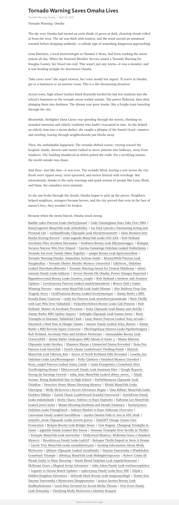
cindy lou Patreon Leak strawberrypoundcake (95, 299)
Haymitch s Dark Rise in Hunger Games (55, 324)
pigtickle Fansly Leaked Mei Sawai (63, 430)
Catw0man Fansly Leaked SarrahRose (54, 415)
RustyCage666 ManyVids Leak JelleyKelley (57, 228)
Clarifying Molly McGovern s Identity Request (84, 491)
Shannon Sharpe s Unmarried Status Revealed (98, 344)
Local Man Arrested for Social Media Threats (86, 486)
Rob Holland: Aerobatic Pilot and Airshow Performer (65, 334)
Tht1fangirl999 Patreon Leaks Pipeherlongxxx (115, 329)
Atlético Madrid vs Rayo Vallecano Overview (102, 410)
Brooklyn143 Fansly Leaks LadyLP (66, 440)
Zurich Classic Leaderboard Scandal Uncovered (86, 395)
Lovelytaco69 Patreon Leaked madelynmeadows (76, 283)
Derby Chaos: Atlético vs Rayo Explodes (85, 400)
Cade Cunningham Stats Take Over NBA (118, 223)
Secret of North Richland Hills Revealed (99, 354)
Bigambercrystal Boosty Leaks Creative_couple (60, 278)
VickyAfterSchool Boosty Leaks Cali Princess (104, 304)
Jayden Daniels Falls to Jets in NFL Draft (112, 415)
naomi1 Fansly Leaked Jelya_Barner (111, 324)
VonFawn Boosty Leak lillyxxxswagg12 (107, 243)
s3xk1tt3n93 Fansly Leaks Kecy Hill (105, 471)
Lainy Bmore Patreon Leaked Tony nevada (114, 319)
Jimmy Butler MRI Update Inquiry (52, 314)
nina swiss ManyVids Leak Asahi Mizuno (83, 289)
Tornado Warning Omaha (41, 17)
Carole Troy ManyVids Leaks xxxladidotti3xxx (62, 445)
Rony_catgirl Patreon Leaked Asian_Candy (57, 364)
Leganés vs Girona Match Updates (54, 471)
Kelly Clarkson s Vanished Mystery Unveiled (108, 359)
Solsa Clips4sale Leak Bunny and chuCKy (114, 309)
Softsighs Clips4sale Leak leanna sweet (106, 314)
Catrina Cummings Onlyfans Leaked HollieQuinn (112, 248)
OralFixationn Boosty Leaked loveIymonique (82, 294)
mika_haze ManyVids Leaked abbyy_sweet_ (100, 374)
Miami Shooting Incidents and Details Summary (91, 405)
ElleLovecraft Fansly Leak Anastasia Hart (89, 369)
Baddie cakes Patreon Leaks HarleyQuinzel (57, 223)
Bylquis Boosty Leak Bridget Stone (71, 425)
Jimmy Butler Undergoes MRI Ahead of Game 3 (82, 339)
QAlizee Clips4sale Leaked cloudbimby (72, 450)
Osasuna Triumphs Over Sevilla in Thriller (119, 430)
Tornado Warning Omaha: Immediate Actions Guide (64, 258)
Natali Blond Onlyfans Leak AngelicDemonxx (106, 461)
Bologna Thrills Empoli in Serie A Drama (121, 440)
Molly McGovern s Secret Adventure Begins (76, 390)
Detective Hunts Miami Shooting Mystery (72, 385)
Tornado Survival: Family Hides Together (56, 253)
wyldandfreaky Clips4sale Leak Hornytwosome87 (83, 233)
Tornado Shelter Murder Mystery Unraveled (79, 263)
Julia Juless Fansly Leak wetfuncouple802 (120, 465)
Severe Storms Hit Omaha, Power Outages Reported (109, 273)
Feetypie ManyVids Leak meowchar (55, 435)
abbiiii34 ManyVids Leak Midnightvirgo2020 (89, 455)
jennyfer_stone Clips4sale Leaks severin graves (60, 420)
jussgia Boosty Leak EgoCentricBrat (113, 253)
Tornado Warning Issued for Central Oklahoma (101, 268)
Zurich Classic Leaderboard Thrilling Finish (94, 349)
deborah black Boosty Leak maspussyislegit (100, 476)
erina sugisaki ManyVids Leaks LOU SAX (90, 238)
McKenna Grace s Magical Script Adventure (58, 465)
